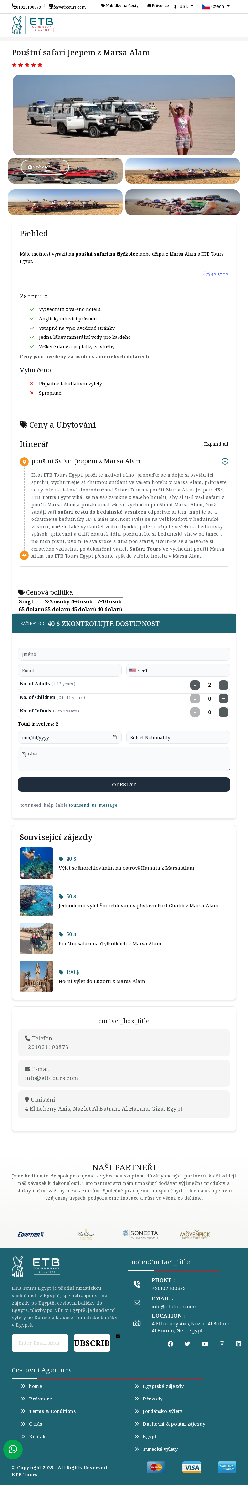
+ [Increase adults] (223, 685)
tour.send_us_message (93, 805)
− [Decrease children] (195, 698)
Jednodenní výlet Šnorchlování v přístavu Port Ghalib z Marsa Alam (139, 905)
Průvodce (158, 6)
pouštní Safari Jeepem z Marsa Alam (86, 461)
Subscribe (92, 1343)
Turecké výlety (156, 1449)
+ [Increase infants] (223, 712)
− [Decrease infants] (195, 712)
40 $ (67, 858)
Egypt (145, 1436)
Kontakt (34, 1436)
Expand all (216, 444)
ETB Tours (25, 1474)
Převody (148, 1398)
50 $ (67, 896)
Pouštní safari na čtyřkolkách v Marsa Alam (110, 943)
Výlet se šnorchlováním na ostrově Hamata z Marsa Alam (127, 867)
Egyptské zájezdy (159, 1386)
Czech (214, 7)
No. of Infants (49, 711)
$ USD (182, 6)
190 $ (69, 971)
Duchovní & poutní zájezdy (169, 1424)
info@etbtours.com (67, 5)
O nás (31, 1424)
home (31, 1386)
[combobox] (134, 670)
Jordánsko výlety (158, 1411)
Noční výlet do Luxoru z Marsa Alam (102, 981)
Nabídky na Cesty (120, 6)
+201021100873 (26, 5)
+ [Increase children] (223, 698)
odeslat (124, 784)
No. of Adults (47, 684)
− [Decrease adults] (195, 685)
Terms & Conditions (48, 1411)
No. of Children (52, 697)
